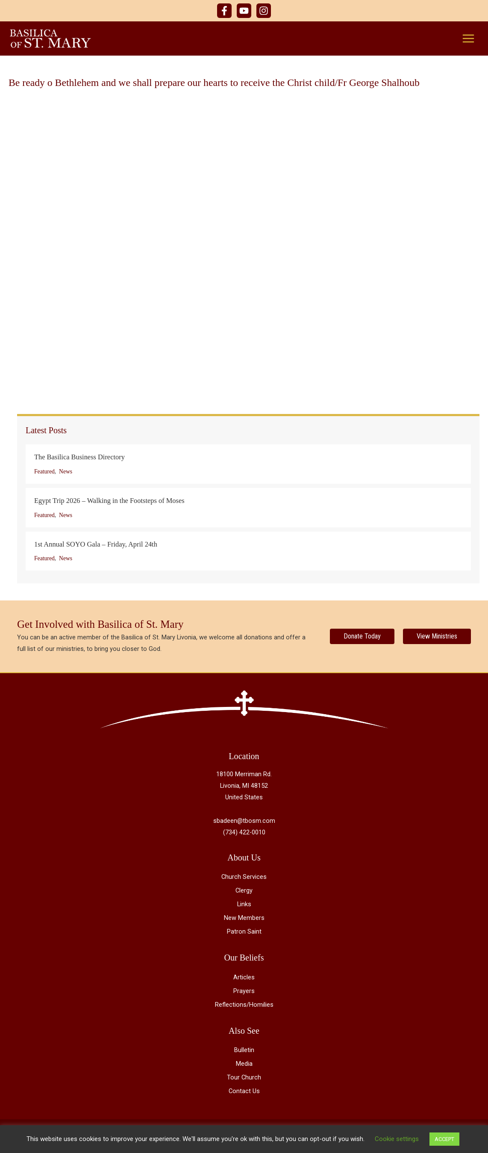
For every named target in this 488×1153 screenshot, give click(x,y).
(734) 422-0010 (244, 833)
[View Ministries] (437, 636)
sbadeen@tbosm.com (244, 821)
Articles (244, 978)
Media (244, 1064)
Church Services (244, 877)
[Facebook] (224, 10)
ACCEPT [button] (444, 1139)
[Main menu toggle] (468, 38)
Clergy (244, 891)
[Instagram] (263, 10)
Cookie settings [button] (397, 1139)
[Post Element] (248, 464)
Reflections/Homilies (244, 1005)
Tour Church (244, 1078)
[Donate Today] (362, 636)
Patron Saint (244, 932)
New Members (244, 918)
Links (244, 904)
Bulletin (244, 1050)
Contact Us (244, 1091)
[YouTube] (244, 10)
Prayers (244, 991)
